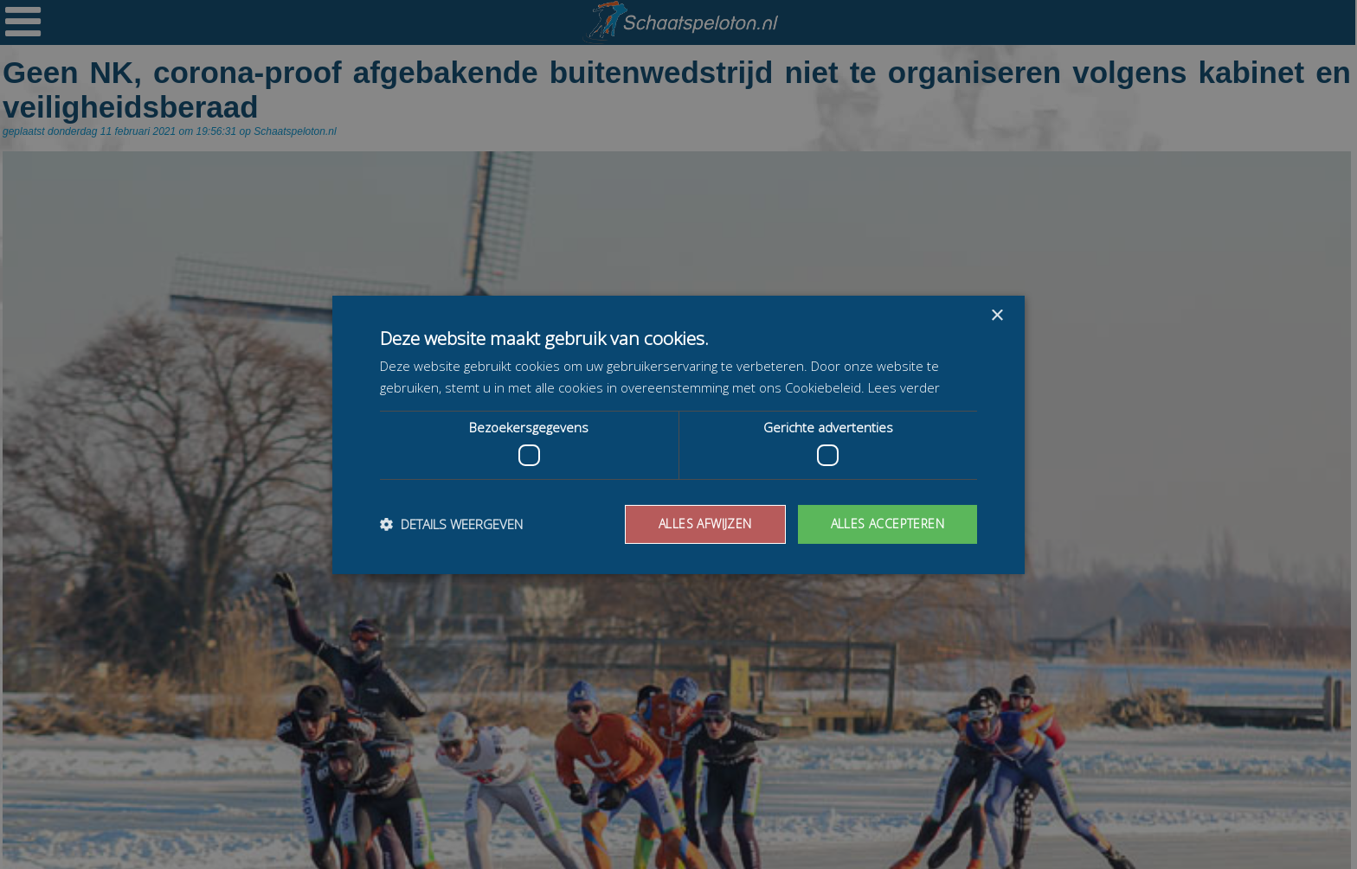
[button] (451, 524)
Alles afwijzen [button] (705, 523)
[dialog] (678, 434)
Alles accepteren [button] (887, 523)
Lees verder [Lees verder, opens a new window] (904, 387)
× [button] (996, 315)
